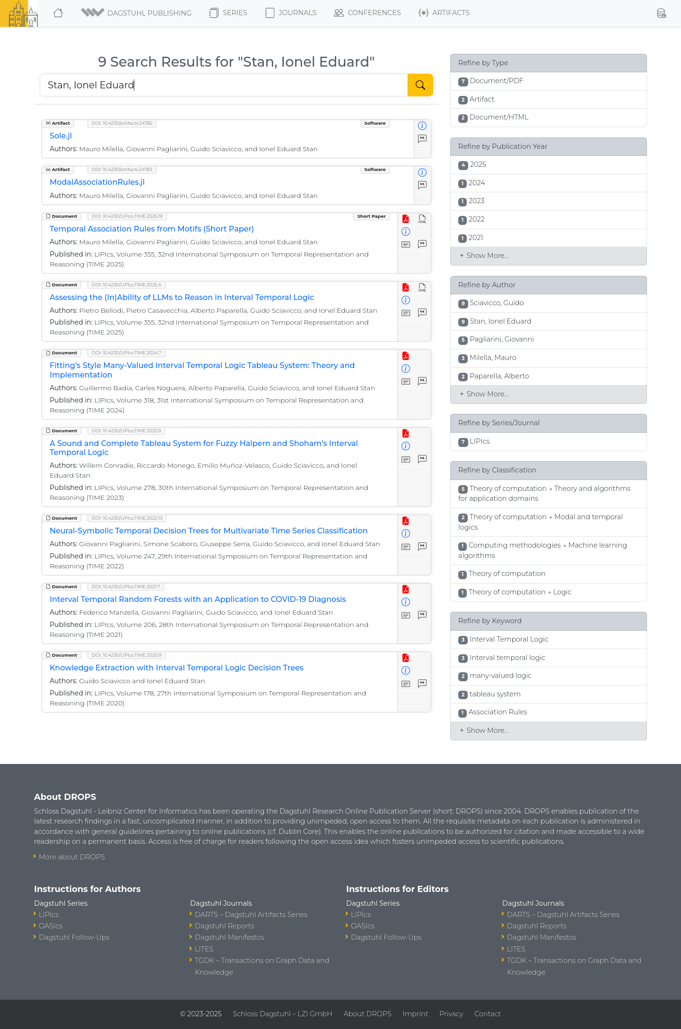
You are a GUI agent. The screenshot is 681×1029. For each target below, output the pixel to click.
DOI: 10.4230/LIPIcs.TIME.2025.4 (126, 284)
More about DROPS (72, 857)
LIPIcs (49, 914)
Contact (487, 1014)
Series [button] (228, 13)
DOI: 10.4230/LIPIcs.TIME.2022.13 (127, 518)
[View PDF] (406, 219)
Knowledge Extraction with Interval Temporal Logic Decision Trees (177, 667)
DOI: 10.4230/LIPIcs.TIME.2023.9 (126, 430)
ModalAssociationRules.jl (97, 182)
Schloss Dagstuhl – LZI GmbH (282, 1014)
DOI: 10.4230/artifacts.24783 (122, 169)
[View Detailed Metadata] (422, 126)
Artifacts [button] (444, 13)
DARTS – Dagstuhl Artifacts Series (251, 914)
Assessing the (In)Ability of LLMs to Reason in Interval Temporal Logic (182, 297)
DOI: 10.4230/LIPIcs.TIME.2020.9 (126, 655)
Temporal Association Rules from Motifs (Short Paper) (152, 228)
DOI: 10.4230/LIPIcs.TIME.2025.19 (127, 216)
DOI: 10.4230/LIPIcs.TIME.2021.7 (126, 586)
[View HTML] (422, 219)
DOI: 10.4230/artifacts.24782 (122, 123)
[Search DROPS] (224, 85)
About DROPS (367, 1014)
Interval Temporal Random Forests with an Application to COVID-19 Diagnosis (198, 599)
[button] (136, 13)
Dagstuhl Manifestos (229, 937)
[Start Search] (420, 85)
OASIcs (50, 926)
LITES (204, 949)
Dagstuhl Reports (224, 926)
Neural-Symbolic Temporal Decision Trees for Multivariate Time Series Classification (209, 530)
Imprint (415, 1014)
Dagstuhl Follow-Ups (74, 937)
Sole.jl (61, 135)
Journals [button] (290, 13)
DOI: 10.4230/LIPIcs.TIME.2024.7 (126, 352)
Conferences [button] (367, 13)
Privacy (451, 1014)
